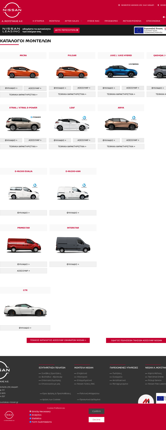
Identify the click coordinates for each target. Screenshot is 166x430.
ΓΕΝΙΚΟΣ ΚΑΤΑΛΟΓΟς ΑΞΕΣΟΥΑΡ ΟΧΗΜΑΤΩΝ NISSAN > (58, 340)
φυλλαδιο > (73, 264)
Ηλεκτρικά (80, 376)
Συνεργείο (116, 376)
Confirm (96, 411)
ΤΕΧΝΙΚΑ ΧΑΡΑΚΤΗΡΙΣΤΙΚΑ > (23, 94)
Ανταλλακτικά (118, 380)
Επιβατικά (80, 373)
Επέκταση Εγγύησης (50, 380)
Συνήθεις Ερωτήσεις (50, 373)
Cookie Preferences (56, 408)
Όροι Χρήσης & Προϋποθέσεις (55, 393)
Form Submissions (42, 421)
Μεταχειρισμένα (119, 383)
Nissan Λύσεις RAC (84, 383)
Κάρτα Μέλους (153, 373)
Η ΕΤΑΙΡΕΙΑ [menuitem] (38, 21)
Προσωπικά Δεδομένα (88, 399)
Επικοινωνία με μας (49, 383)
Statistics (36, 418)
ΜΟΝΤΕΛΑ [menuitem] (54, 21)
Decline (96, 419)
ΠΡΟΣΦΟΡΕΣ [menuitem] (111, 21)
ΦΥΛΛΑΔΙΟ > (11, 88)
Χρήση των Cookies (50, 399)
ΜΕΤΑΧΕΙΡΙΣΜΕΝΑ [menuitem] (132, 21)
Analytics (36, 414)
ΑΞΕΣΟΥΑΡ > (35, 88)
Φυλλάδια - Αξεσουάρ (50, 376)
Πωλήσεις (116, 373)
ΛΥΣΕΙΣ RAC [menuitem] (93, 21)
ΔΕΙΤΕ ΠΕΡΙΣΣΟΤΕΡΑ (66, 30)
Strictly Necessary (41, 411)
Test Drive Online (154, 376)
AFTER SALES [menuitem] (72, 21)
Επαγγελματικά (83, 380)
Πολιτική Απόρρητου (88, 393)
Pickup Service (153, 380)
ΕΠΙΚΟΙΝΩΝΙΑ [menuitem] (153, 21)
